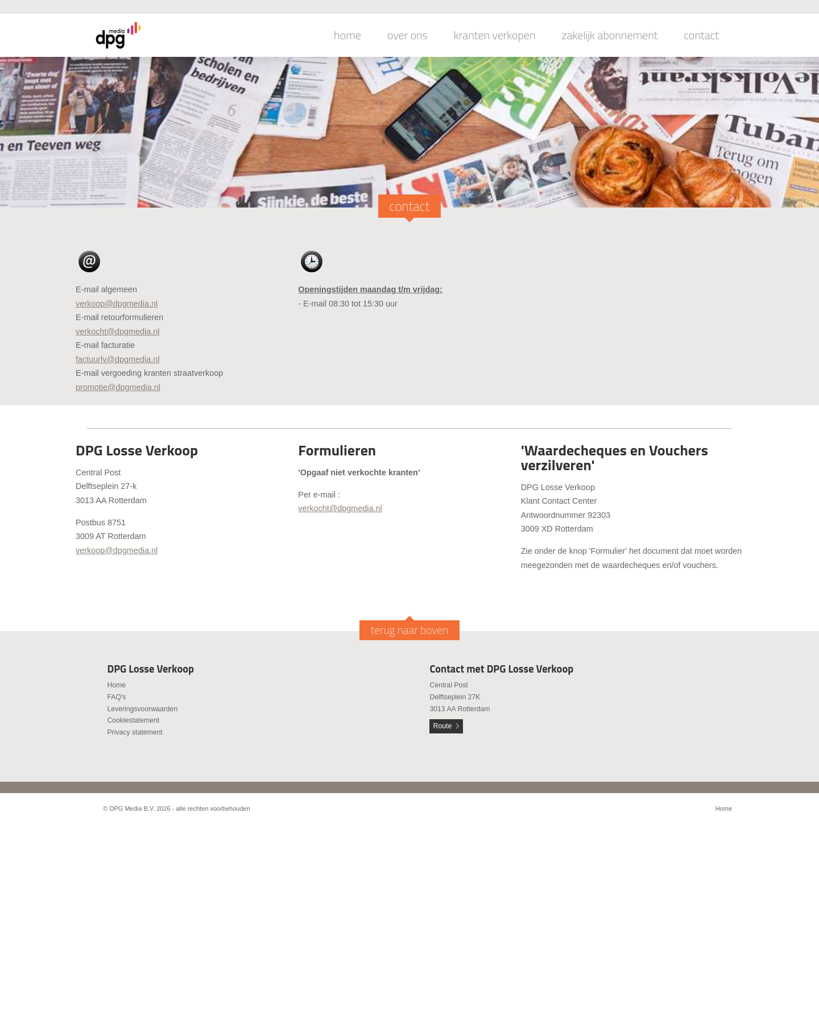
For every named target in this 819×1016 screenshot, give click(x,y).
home (347, 35)
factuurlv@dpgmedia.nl (117, 359)
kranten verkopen (495, 35)
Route (442, 726)
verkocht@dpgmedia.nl (117, 331)
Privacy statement (134, 732)
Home (116, 685)
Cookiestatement (133, 720)
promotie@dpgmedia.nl (118, 387)
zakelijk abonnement (610, 35)
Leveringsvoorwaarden (142, 709)
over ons (407, 35)
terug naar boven (410, 629)
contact (701, 35)
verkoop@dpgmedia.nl (117, 303)
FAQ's (116, 697)
